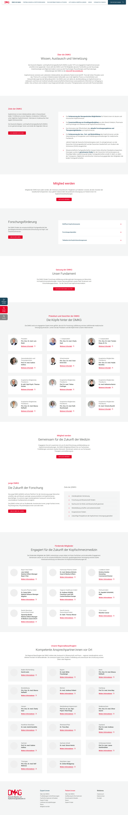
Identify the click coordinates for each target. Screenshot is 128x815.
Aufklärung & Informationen (74, 797)
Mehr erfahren (16, 237)
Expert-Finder (44, 801)
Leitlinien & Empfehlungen (77, 2)
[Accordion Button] (91, 225)
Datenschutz (101, 797)
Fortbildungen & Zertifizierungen (34, 2)
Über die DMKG (16, 2)
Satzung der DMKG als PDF (64, 291)
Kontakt (99, 798)
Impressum (100, 795)
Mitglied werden (64, 199)
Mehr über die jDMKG (18, 514)
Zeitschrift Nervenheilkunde (74, 71)
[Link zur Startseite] (6, 2)
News (90, 2)
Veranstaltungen (100, 2)
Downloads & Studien (72, 798)
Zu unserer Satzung (17, 133)
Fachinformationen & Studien (57, 2)
